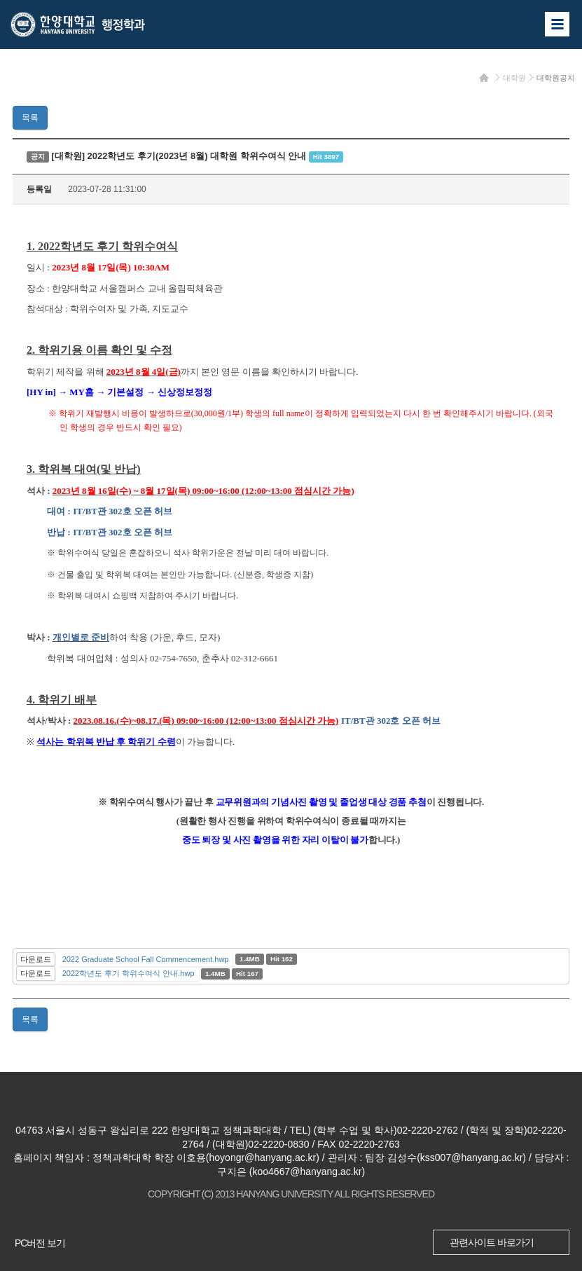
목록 (30, 118)
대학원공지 (555, 78)
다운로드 (35, 959)
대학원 (514, 78)
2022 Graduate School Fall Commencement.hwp (145, 959)
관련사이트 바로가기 (492, 1242)
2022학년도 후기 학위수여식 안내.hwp (128, 973)
